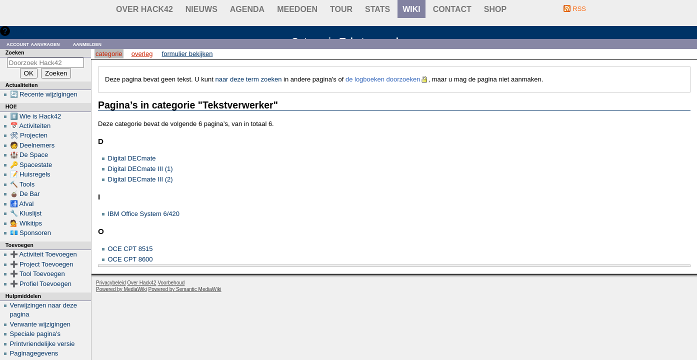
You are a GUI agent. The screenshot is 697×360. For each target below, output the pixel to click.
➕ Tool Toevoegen (37, 274)
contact (452, 9)
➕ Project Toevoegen (42, 264)
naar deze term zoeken (248, 79)
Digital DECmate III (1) (140, 168)
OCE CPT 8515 (130, 248)
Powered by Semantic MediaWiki (185, 289)
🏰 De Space (29, 154)
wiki (411, 9)
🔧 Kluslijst (26, 213)
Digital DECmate (132, 158)
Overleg (142, 54)
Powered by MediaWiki (121, 289)
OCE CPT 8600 (130, 259)
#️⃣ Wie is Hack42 (36, 116)
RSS (579, 8)
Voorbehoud (171, 283)
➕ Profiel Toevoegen (41, 284)
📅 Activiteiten (30, 126)
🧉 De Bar (25, 194)
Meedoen (297, 9)
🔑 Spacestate (31, 164)
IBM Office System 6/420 (144, 214)
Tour (341, 9)
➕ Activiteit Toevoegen (43, 254)
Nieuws (202, 9)
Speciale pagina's (35, 334)
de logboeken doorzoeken (383, 79)
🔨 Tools (22, 184)
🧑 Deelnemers (32, 145)
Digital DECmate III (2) (140, 179)
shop (495, 9)
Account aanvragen (33, 44)
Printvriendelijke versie (42, 344)
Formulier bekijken (187, 54)
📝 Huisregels (30, 174)
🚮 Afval (22, 204)
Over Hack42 (144, 9)
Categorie (109, 54)
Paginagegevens (34, 353)
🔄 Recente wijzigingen (44, 94)
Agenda (247, 9)
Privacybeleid (111, 283)
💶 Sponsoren (31, 232)
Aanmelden (87, 44)
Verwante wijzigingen (40, 324)
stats (377, 9)
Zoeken (15, 53)
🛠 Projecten (29, 135)
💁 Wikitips (26, 223)
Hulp (19, 30)
